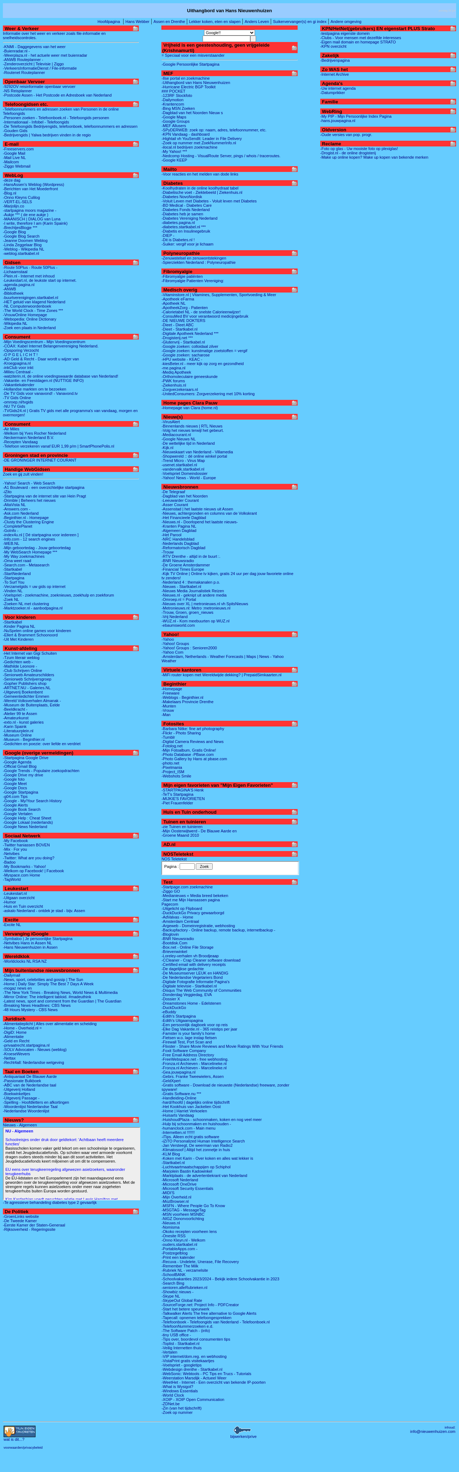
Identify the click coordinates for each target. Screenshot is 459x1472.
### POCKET (173, 91)
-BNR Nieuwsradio (177, 561)
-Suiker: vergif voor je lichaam (187, 244)
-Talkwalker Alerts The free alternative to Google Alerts (208, 1313)
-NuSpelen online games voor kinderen (37, 630)
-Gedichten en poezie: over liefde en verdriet (41, 744)
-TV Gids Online (17, 398)
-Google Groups (175, 121)
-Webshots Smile (176, 776)
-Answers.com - (16, 509)
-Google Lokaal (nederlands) (28, 822)
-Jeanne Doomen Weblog (25, 240)
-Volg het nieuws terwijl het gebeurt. (192, 430)
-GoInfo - (10, 530)
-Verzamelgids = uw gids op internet (34, 586)
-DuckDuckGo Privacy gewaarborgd (192, 913)
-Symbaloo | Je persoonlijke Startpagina (37, 938)
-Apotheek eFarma (177, 299)
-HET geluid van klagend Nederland (34, 302)
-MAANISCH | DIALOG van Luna (32, 219)
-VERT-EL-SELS (17, 202)
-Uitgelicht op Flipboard (181, 908)
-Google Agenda (17, 762)
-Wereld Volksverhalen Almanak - (32, 700)
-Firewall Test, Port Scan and (186, 1042)
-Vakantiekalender (18, 385)
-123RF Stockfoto (176, 95)
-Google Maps (173, 117)
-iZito (7, 492)
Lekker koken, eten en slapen (215, 21)
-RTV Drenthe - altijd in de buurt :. (190, 556)
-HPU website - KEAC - (181, 359)
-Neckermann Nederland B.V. (28, 437)
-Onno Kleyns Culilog (21, 197)
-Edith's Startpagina (178, 1016)
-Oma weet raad (17, 561)
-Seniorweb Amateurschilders (28, 675)
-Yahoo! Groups (175, 643)
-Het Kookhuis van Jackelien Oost (191, 1106)
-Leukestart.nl (15, 893)
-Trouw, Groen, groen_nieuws (187, 612)
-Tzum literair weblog (21, 657)
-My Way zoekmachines (23, 556)
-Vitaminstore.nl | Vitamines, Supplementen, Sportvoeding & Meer (218, 295)
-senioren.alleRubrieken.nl (184, 1287)
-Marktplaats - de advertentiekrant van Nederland (204, 1175)
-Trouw (167, 552)
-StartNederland (17, 573)
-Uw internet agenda (338, 88)
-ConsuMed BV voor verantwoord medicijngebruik (204, 316)
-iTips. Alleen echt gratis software (190, 1137)
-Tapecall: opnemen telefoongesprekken (196, 1318)
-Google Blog (14, 232)
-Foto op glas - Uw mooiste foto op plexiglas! (359, 148)
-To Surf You (13, 582)
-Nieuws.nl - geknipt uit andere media (194, 595)
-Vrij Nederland (174, 616)
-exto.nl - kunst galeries (23, 722)
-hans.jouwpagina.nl (337, 120)
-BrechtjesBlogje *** (20, 227)
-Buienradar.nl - (16, 51)
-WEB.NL (11, 543)
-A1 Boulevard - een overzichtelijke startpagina (43, 487)
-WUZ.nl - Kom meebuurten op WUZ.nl (195, 621)
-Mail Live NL (14, 157)
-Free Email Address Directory (187, 1055)
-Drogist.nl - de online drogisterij (348, 153)
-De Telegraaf (173, 492)
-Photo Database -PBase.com (187, 754)
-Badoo (9, 862)
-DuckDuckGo (173, 1007)
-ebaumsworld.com (178, 625)
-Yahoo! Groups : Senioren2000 (189, 648)
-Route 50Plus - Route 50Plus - (30, 267)
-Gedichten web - (18, 662)
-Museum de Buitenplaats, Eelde (31, 705)
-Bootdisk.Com (174, 943)
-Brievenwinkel (174, 951)
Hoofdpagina (109, 21)
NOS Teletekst (173, 859)
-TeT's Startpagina (177, 794)
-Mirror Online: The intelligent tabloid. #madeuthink (47, 997)
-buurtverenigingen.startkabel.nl (30, 297)
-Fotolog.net (172, 746)
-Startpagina (13, 578)
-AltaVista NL (14, 505)
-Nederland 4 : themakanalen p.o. (190, 582)
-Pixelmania (171, 767)
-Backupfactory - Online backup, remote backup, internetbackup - (218, 930)
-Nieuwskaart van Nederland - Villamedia (197, 452)
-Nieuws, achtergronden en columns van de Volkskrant (209, 513)
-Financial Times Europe (182, 569)
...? (20, 1437)
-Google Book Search (22, 809)
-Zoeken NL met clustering (26, 604)
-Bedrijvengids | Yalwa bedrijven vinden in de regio (47, 135)
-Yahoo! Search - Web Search (29, 483)
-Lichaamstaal (15, 272)
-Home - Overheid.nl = (22, 1028)
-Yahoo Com (172, 652)
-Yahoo (167, 639)
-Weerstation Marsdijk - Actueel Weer (193, 1378)
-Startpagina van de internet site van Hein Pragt (44, 496)
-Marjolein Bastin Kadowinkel (186, 1171)
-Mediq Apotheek (176, 372)
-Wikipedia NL (15, 323)
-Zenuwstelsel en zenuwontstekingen (193, 258)
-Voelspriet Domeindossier (184, 473)
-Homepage (171, 689)
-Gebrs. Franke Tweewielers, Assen (192, 1076)
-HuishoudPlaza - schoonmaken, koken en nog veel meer (211, 1119)
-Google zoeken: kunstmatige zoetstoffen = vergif (204, 351)
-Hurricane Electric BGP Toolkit (188, 87)
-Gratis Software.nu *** (181, 1094)
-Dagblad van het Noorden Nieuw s (192, 113)
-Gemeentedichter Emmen (26, 696)
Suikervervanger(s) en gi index (299, 21)
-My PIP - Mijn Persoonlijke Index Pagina (356, 116)
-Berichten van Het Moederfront (30, 189)
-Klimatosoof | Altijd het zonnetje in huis (195, 1150)
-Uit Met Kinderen (18, 639)
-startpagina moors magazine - (29, 210)
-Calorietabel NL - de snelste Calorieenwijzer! (200, 312)
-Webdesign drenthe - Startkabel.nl (191, 1369)
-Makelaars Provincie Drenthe (187, 702)
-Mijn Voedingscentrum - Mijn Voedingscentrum (44, 342)
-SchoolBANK (173, 1274)
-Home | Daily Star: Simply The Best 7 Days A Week (48, 984)
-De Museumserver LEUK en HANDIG (194, 973)
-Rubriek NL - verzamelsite (184, 1270)
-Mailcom (11, 162)
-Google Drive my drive (23, 775)
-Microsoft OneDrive (179, 1184)
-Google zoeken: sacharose (185, 355)
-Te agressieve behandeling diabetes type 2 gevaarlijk (50, 1202)
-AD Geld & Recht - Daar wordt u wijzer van (41, 359)
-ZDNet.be (170, 1404)
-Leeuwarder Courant (180, 500)
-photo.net (170, 763)
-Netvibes (11, 853)
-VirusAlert (170, 422)
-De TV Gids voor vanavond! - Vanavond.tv (40, 393)
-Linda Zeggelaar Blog (22, 245)
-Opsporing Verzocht (21, 350)
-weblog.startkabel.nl (21, 253)
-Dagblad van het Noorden (184, 496)
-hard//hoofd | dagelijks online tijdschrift (195, 1102)
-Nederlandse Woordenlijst (26, 1111)
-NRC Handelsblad (177, 539)
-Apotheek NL (173, 303)
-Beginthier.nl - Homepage (26, 517)
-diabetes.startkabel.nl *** (183, 227)
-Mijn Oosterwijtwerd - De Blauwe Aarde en (199, 831)
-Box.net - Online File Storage (187, 947)
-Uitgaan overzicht (19, 898)
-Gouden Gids (15, 130)
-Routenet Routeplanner (24, 72)
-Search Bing (172, 1283)
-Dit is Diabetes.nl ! (177, 240)
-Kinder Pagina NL (19, 626)
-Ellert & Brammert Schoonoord (30, 635)
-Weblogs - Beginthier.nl (182, 697)
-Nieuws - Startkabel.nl (181, 586)
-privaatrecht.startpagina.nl (26, 1045)
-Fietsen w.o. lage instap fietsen (189, 1038)
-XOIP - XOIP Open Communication (192, 1399)
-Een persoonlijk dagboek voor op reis (194, 1025)
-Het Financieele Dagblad (183, 517)
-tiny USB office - (176, 1335)
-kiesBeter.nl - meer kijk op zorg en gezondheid (202, 363)
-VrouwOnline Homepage (25, 315)
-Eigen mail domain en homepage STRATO (358, 42)
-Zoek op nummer (177, 1412)
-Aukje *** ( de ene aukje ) (25, 214)
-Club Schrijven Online (22, 670)
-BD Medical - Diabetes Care (186, 205)
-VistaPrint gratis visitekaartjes (187, 1361)
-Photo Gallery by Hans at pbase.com (194, 759)
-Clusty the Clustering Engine (28, 522)
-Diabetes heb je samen (182, 214)
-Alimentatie (13, 1036)
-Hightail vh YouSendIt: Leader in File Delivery (201, 138)
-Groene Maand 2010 (180, 835)
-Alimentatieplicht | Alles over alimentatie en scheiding (50, 1024)
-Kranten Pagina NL (178, 526)
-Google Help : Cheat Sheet (27, 818)
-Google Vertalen (18, 814)
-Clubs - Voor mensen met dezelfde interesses (360, 38)
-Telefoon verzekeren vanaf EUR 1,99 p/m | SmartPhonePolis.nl (58, 446)
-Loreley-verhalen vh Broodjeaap (190, 956)
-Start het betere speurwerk (185, 1309)
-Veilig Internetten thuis (181, 1348)
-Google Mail (14, 153)
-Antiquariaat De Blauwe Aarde (30, 1076)
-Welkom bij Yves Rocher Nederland (34, 433)
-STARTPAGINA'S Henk (182, 790)
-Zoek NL (11, 599)
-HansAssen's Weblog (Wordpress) (33, 184)
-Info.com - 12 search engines (29, 539)
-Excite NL (12, 924)
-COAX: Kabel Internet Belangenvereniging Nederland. (51, 346)
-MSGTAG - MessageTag (183, 1210)
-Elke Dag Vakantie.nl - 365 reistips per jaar (199, 1029)
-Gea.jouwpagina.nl (178, 1072)
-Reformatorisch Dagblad (183, 548)
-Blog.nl (9, 193)
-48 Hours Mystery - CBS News (30, 1010)
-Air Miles (11, 429)
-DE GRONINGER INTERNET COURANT (39, 460)
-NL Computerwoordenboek (27, 306)
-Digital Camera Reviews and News (192, 741)
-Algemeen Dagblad (178, 530)
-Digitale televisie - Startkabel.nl (189, 986)
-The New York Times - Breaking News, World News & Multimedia (60, 992)
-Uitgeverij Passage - (21, 1098)
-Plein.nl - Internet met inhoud (29, 276)
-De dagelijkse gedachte (182, 969)
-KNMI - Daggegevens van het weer (34, 47)
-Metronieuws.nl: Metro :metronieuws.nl (195, 608)
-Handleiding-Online (178, 1098)
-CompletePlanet (17, 526)
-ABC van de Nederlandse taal (29, 1085)
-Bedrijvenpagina (335, 60)
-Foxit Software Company (183, 1050)
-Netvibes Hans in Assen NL (27, 943)
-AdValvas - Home (177, 917)
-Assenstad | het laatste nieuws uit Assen (197, 509)
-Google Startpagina (20, 792)
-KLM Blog (170, 1154)
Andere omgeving (346, 21)
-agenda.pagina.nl (18, 284)
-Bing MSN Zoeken (178, 108)
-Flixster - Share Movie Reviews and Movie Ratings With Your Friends (222, 1046)
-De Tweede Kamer (20, 1221)
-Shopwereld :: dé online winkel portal (194, 456)
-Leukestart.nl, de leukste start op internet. (39, 280)
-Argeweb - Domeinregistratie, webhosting (198, 926)
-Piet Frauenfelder (177, 803)
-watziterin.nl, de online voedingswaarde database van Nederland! (60, 376)
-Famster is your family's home (188, 1033)
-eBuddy (168, 1012)
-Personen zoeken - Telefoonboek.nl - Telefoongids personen (56, 118)
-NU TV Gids (14, 406)
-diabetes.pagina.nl (178, 222)
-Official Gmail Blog (20, 766)
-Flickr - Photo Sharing (180, 733)
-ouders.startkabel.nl (179, 1244)
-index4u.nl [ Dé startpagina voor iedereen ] (41, 535)
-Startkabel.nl (173, 1162)
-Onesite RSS (173, 1236)
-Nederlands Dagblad (180, 543)
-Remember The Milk (179, 1266)
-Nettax (9, 1058)
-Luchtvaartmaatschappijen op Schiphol (196, 1167)
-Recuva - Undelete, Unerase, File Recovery (200, 1262)
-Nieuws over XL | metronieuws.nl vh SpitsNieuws (204, 604)
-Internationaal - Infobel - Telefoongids (36, 122)
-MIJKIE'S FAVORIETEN (182, 798)
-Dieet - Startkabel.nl (179, 329)
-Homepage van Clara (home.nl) (189, 408)
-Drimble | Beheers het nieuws (29, 500)
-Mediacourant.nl (176, 435)
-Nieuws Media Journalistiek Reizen (192, 591)
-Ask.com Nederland (21, 513)
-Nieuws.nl (170, 1223)
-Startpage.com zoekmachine (187, 887)
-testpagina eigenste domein (345, 33)
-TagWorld (12, 879)
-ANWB (9, 289)
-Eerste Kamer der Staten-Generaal (34, 1225)
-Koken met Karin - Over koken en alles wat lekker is (207, 1158)
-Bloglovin (170, 934)
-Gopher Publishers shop (25, 683)
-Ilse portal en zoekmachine (185, 78)
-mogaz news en (17, 988)
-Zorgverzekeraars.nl (179, 389)
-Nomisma (170, 1227)
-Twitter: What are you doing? (29, 858)
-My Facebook (15, 840)
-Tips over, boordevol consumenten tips (195, 1339)
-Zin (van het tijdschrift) (181, 1408)
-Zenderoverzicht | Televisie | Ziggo (33, 64)
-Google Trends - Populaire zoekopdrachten (41, 770)
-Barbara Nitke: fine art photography (192, 728)
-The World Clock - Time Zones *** (33, 310)
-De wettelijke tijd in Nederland (188, 443)
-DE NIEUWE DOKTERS (183, 320)
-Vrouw (167, 710)
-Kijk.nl (167, 447)
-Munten (168, 706)
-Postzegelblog (174, 1253)
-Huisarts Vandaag (177, 1115)
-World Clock (172, 1395)
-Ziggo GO (170, 891)
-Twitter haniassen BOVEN (26, 845)
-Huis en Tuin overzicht (23, 906)
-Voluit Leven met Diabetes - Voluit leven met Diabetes (208, 201)
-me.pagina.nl (173, 368)
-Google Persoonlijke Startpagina (190, 64)
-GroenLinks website (21, 1216)
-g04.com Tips (15, 796)
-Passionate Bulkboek (22, 1081)
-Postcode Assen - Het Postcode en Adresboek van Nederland (57, 95)
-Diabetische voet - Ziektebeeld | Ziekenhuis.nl (201, 192)
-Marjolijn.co (13, 206)
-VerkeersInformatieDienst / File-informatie (40, 68)
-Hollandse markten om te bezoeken (34, 389)
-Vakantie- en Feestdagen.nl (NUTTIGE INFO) (43, 380)
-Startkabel (12, 569)
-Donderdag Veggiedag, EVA (186, 994)
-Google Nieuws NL (178, 439)
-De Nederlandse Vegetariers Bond (192, 977)
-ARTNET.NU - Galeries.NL (27, 688)
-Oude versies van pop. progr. (346, 134)
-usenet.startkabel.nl (179, 465)
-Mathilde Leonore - (20, 666)
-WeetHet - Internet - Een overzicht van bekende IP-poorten (213, 1382)
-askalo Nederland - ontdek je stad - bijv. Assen (44, 910)
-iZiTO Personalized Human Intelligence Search (203, 1141)
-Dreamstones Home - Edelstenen (191, 1003)
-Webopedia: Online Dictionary (29, 319)
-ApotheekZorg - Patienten (184, 307)
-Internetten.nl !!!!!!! (177, 1132)
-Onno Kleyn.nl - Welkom (183, 1240)
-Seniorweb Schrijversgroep (27, 679)
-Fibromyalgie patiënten (182, 276)
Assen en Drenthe (169, 21)
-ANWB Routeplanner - (23, 59)
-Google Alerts (15, 805)
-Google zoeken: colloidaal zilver (189, 346)
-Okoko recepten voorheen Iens (189, 1231)
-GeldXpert (170, 1081)
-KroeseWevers (16, 1054)
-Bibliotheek (13, 293)
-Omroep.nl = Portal (178, 599)
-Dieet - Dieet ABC (177, 325)
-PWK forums (173, 381)
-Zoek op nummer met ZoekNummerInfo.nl (198, 143)
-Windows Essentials (179, 1391)
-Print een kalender (178, 1257)
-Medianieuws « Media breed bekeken (194, 895)
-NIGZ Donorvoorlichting (182, 1218)
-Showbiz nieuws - (177, 1292)
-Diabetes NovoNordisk (181, 197)
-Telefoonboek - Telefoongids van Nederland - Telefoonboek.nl (215, 1322)
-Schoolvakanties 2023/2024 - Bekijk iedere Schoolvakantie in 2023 (220, 1279)
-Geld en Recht (16, 1041)
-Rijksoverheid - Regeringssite (29, 1229)
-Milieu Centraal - (18, 372)
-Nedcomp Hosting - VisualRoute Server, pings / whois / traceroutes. (220, 156)
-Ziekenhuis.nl (173, 385)
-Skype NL (170, 1296)
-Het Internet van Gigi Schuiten (30, 653)
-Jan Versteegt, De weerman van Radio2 (196, 1145)
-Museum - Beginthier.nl (23, 739)
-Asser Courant (174, 505)
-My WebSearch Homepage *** (30, 552)
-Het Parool (171, 535)
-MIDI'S (167, 1193)
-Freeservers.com (18, 149)
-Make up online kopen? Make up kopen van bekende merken (374, 157)
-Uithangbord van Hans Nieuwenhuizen (195, 82)
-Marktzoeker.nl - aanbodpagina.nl (32, 608)
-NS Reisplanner (17, 91)
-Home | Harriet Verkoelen (184, 1111)
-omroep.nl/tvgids (18, 402)
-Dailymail (11, 975)
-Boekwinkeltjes (16, 1094)
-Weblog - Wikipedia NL (23, 249)
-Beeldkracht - (15, 709)
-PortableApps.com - (179, 1249)
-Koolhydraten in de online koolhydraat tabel (199, 188)
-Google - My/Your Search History (32, 801)
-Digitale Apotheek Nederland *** (189, 333)
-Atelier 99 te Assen (20, 713)
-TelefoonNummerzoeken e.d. (187, 1326)
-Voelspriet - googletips (181, 1365)
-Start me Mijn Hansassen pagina (190, 900)
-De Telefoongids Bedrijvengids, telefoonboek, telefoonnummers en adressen (70, 126)
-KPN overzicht (333, 46)
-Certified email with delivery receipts (193, 964)
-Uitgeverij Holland (19, 1089)
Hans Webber (138, 21)
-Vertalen (169, 1352)
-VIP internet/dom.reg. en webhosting (193, 1356)
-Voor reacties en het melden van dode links (199, 174)
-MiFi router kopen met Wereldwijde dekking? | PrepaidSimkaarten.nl (221, 675)
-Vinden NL (13, 591)
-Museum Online (17, 735)
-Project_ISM (172, 772)
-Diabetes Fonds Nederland (185, 209)
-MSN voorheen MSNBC (182, 1214)
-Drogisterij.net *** (177, 338)
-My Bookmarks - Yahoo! (24, 866)
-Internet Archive (334, 74)
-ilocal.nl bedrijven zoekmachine (189, 147)
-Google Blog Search (21, 236)
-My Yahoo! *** (174, 151)
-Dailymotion (172, 100)
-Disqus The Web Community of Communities (201, 990)
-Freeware (170, 693)
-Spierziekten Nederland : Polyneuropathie (198, 262)
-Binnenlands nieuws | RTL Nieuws (191, 426)
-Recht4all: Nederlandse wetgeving (33, 1062)
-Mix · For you (15, 849)
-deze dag (11, 180)
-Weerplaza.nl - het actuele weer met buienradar (45, 55)
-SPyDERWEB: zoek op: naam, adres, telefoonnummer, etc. (213, 130)
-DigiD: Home (15, 1032)
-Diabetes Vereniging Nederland (189, 218)
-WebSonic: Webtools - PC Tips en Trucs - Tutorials (206, 1373)
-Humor (9, 902)
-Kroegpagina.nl (17, 363)
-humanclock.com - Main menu (188, 1128)
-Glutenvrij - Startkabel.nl (183, 342)
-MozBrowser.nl (175, 1201)
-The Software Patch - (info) (185, 1330)
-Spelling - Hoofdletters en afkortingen (36, 1102)
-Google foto (14, 779)
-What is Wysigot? (177, 1386)
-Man (165, 714)
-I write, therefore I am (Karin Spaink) (35, 223)
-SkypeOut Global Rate (181, 1300)
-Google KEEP (174, 160)
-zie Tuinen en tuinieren (181, 826)
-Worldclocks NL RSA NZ (25, 961)
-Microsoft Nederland (179, 1180)
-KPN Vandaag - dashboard (185, 134)
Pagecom (169, 904)
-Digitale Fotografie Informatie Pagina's (195, 982)
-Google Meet (15, 783)
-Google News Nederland (25, 826)
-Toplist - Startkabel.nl (180, 1343)
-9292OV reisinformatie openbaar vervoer (39, 86)
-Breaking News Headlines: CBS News (37, 1005)
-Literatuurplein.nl (18, 731)
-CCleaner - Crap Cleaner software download (200, 960)
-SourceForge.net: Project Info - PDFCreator (200, 1305)
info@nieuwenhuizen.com (432, 1431)
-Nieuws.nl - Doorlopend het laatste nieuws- (199, 522)
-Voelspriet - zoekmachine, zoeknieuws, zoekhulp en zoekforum (58, 595)
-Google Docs (15, 788)
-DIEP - (167, 235)
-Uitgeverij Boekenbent (23, 692)
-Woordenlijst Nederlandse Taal (30, 1106)
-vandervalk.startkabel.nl (182, 469)
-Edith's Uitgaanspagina (182, 1020)
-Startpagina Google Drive (25, 758)
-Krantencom (172, 104)
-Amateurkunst (16, 718)
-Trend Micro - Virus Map (183, 460)
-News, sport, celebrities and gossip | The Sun (43, 979)
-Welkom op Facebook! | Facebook (33, 871)
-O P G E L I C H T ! (20, 354)
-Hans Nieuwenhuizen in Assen (30, 947)
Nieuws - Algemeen (20, 1125)
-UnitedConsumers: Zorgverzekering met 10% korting (208, 394)
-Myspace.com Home (21, 875)
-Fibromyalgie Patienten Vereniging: (192, 281)
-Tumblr (168, 737)
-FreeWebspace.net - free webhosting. (194, 1059)
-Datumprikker (332, 92)
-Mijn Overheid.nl (176, 1197)
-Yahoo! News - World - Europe (188, 478)
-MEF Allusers (173, 125)
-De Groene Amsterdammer (185, 565)
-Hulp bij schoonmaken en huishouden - (196, 1124)
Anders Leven (257, 21)
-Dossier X (170, 999)
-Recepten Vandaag (20, 442)
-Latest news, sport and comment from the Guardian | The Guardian (62, 1001)
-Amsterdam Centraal (180, 921)
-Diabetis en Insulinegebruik (185, 231)
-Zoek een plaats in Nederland (29, 328)
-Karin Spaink (15, 726)
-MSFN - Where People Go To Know (193, 1206)
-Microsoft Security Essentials (187, 1188)
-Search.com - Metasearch (26, 565)
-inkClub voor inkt (18, 367)
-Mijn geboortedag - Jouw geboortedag (37, 548)
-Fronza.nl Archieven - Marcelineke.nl (194, 1063)
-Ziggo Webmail (16, 166)
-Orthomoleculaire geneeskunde (189, 376)
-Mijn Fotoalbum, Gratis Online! (188, 750)
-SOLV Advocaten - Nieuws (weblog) (35, 1049)
